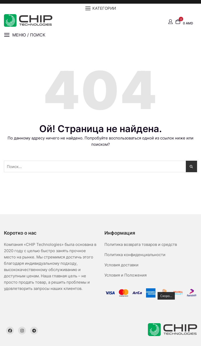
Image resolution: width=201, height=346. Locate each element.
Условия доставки (121, 264)
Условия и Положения (125, 275)
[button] (24, 35)
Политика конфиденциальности (134, 254)
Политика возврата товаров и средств (140, 244)
